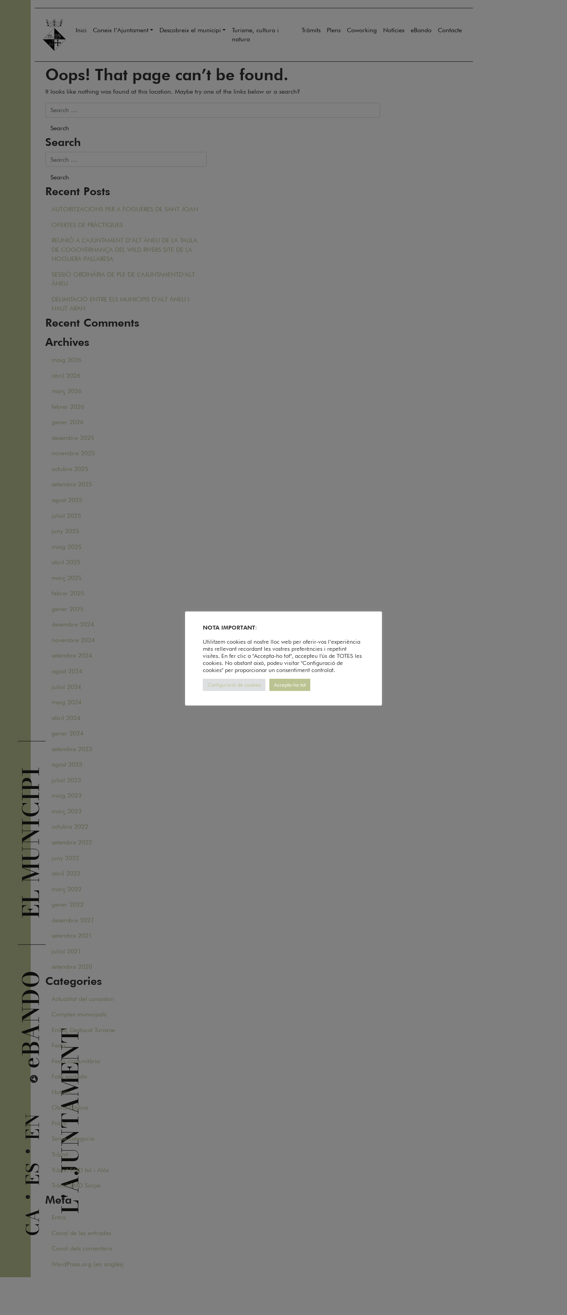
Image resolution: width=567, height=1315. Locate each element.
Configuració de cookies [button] (234, 685)
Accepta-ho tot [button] (290, 685)
